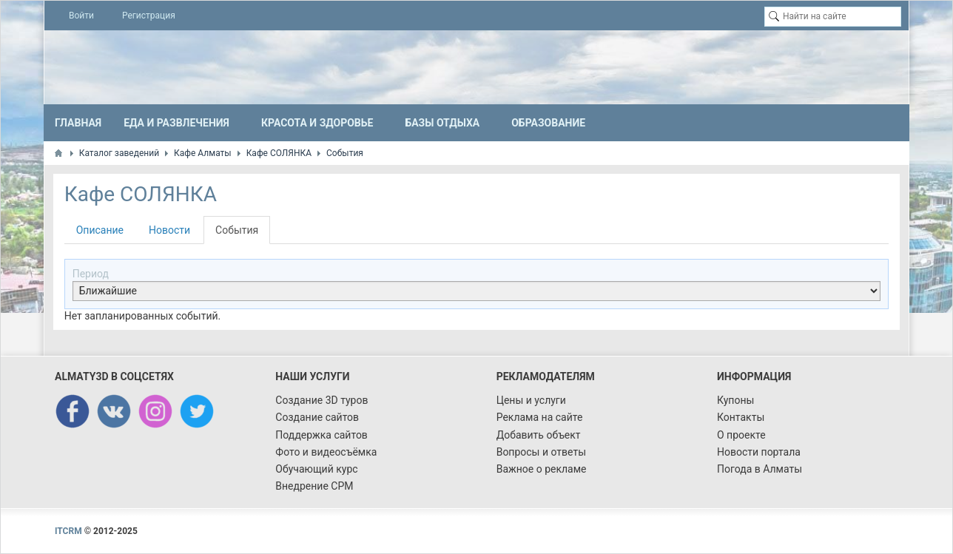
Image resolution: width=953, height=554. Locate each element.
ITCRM (68, 531)
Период (91, 274)
